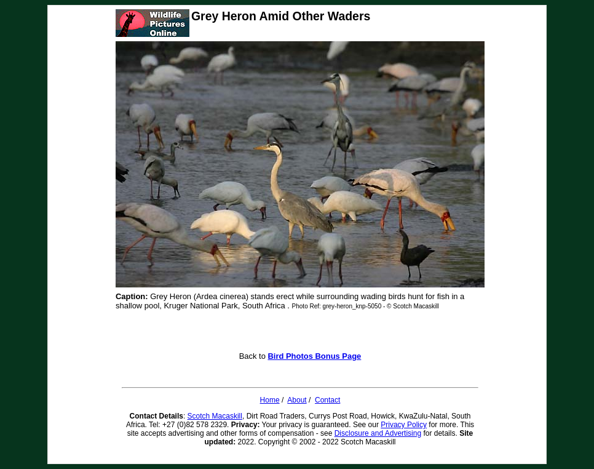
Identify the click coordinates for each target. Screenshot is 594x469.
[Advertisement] (300, 333)
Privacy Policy (404, 424)
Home (270, 400)
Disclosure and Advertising (378, 433)
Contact (327, 400)
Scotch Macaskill (215, 416)
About (296, 400)
